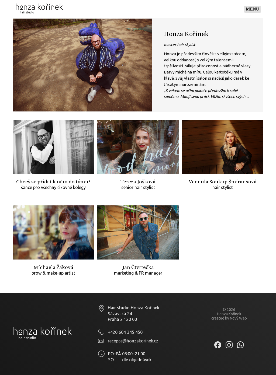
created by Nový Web (229, 318)
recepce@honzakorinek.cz (133, 340)
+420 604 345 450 (125, 332)
